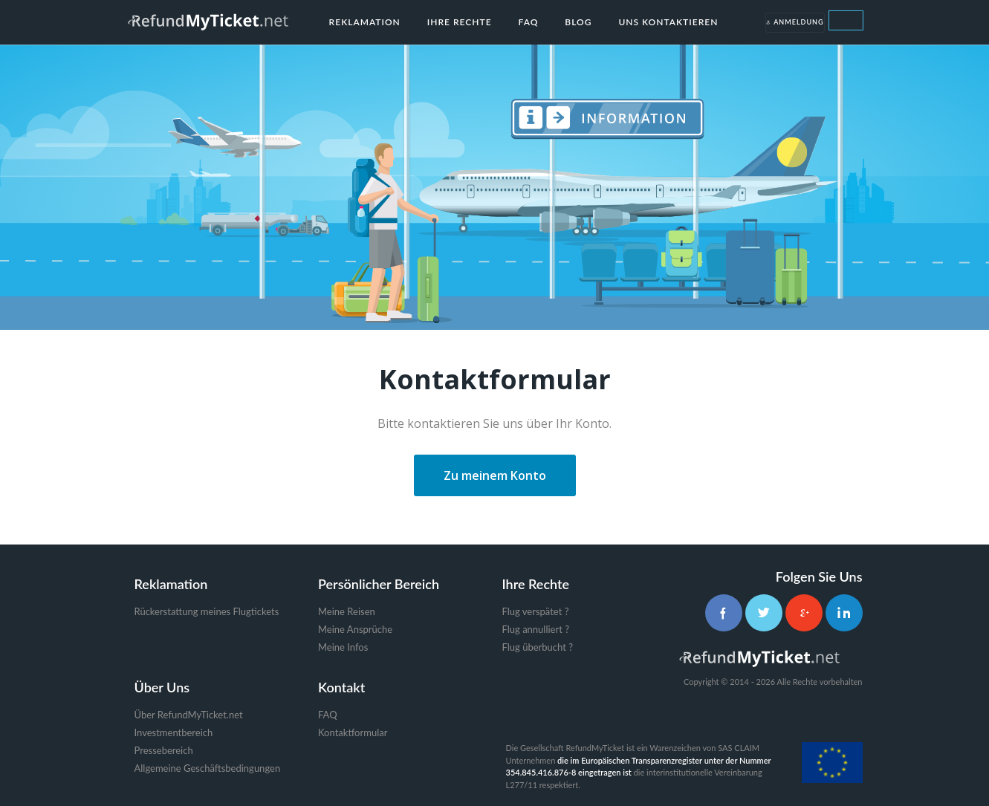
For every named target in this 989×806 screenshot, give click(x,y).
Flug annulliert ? (536, 629)
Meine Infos (343, 647)
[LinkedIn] (844, 612)
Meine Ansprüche (355, 629)
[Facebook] (723, 612)
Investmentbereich (173, 732)
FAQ (529, 21)
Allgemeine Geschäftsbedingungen (207, 768)
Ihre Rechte (459, 21)
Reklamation (365, 21)
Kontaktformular (352, 732)
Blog (578, 21)
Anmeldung (795, 22)
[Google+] (804, 612)
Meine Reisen (346, 611)
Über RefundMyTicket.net (188, 715)
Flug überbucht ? (537, 647)
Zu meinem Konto (495, 475)
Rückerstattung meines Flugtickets (206, 611)
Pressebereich (163, 750)
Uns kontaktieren (668, 21)
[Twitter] (763, 612)
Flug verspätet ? (535, 611)
